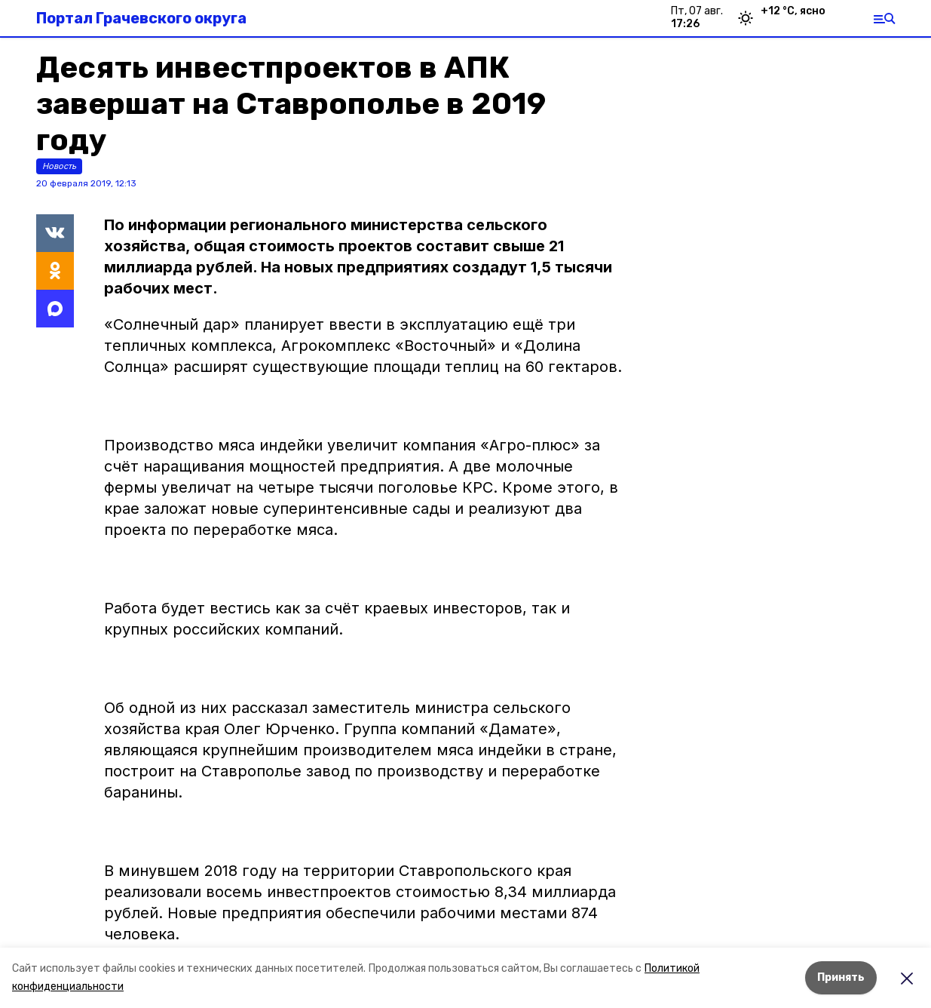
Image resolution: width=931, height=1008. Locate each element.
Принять (841, 977)
